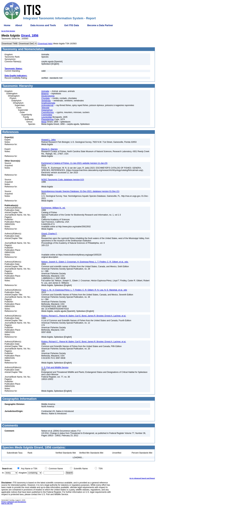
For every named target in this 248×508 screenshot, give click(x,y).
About (18, 25)
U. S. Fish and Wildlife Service (54, 367)
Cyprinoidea (46, 115)
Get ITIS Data (71, 25)
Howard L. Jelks (48, 140)
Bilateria (44, 93)
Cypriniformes (47, 112)
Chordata (45, 98)
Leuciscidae (46, 117)
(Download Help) (45, 43)
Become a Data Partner (100, 25)
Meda (43, 122)
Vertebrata (46, 100)
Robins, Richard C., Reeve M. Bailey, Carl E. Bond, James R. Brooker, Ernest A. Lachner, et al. (83, 316)
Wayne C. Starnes (49, 149)
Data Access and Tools (43, 25)
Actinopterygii (47, 105)
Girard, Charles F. (49, 233)
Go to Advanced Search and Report (142, 478)
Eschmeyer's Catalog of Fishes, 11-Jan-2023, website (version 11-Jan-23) (74, 163)
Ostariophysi (47, 110)
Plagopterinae (47, 119)
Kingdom (23, 473)
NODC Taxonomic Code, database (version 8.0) (62, 179)
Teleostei (45, 107)
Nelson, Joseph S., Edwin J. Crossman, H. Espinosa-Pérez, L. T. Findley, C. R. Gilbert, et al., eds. (84, 262)
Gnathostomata (48, 103)
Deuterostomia (47, 96)
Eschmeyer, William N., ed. (53, 208)
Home (7, 25)
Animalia (45, 91)
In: (3, 473)
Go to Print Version (8, 31)
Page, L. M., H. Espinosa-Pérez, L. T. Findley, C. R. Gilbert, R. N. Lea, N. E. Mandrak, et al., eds (84, 290)
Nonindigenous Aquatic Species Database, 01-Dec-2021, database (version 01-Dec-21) (80, 191)
